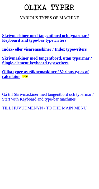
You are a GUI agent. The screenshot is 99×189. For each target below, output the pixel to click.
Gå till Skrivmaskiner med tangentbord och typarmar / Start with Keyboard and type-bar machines (48, 96)
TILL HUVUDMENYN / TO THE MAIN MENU (44, 108)
